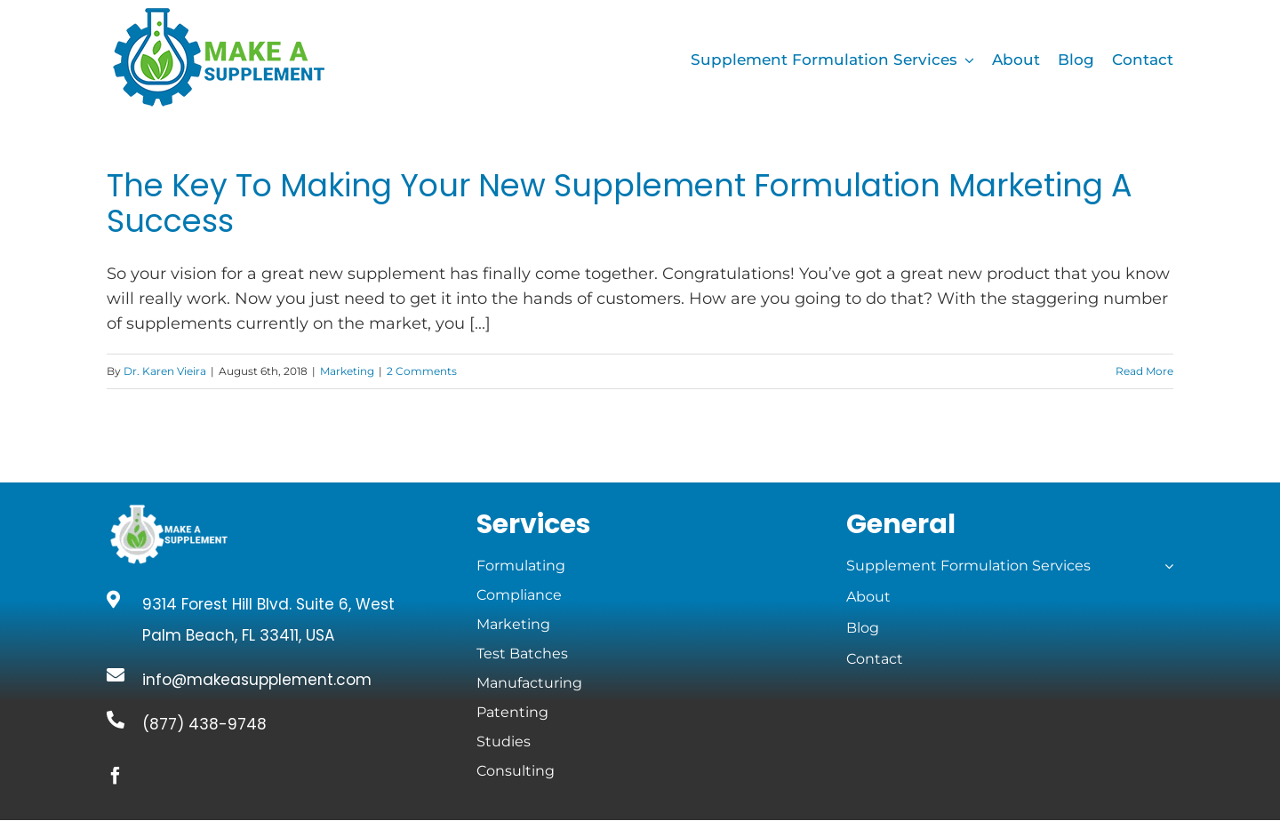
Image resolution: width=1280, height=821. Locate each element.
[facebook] (115, 776)
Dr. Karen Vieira (165, 371)
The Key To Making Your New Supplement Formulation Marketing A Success (619, 203)
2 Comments (422, 371)
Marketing (347, 371)
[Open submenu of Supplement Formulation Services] (1165, 566)
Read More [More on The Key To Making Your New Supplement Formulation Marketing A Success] (1144, 371)
